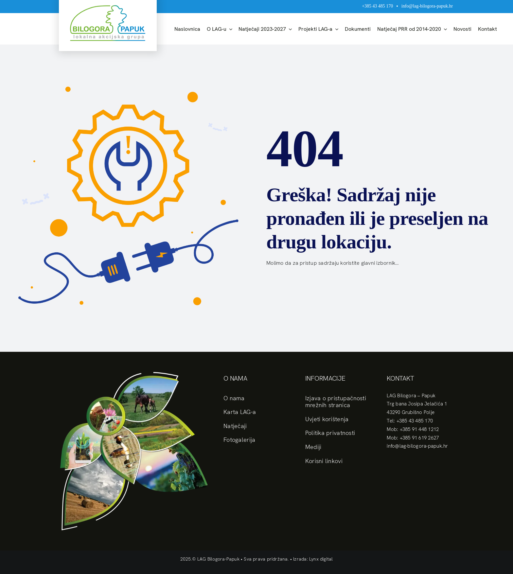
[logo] (107, 7)
